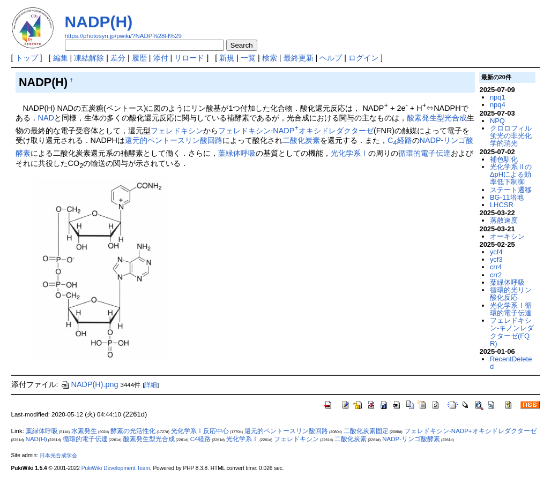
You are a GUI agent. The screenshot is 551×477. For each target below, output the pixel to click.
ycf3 (496, 259)
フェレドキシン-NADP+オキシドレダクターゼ (470, 431)
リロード (189, 58)
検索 (269, 58)
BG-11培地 (507, 197)
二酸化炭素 (301, 140)
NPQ (497, 121)
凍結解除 (89, 58)
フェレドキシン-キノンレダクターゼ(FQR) (512, 331)
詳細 (150, 385)
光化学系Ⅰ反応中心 (200, 431)
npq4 (497, 105)
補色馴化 (504, 159)
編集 (60, 58)
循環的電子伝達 (424, 153)
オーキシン (507, 236)
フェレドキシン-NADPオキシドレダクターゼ (296, 130)
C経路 (400, 140)
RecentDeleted (511, 362)
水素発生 (84, 431)
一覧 (248, 58)
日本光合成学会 (58, 455)
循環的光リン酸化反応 (511, 293)
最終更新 (299, 58)
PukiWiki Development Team (115, 468)
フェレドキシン (177, 130)
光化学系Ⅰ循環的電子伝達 (511, 309)
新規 (226, 58)
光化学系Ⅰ (349, 153)
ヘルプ (330, 58)
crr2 (496, 275)
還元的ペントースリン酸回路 (173, 140)
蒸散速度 (504, 220)
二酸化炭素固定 (366, 431)
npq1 (497, 97)
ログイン (363, 58)
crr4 (496, 267)
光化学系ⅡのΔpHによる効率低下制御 (511, 174)
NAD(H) (36, 439)
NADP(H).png (89, 384)
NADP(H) (99, 22)
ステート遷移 (511, 190)
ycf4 (496, 252)
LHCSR (501, 205)
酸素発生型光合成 (437, 117)
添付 (160, 58)
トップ (27, 58)
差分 (117, 58)
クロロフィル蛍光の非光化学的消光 (511, 136)
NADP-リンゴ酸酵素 (411, 439)
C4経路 (200, 439)
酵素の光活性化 (132, 431)
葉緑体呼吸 (237, 153)
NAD (46, 117)
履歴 (139, 58)
